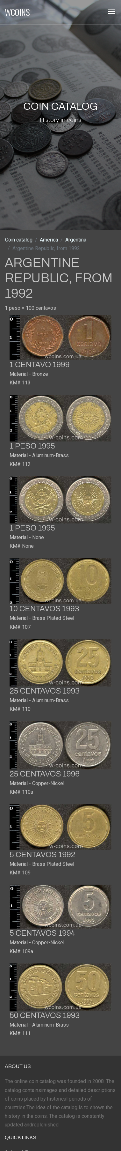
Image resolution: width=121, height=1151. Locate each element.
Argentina (75, 240)
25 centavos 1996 (45, 774)
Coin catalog (18, 240)
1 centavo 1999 (40, 364)
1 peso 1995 (32, 446)
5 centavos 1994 (42, 933)
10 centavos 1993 (44, 609)
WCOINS (17, 12)
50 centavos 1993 (45, 1015)
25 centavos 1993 (45, 691)
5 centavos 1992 (42, 854)
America (49, 240)
